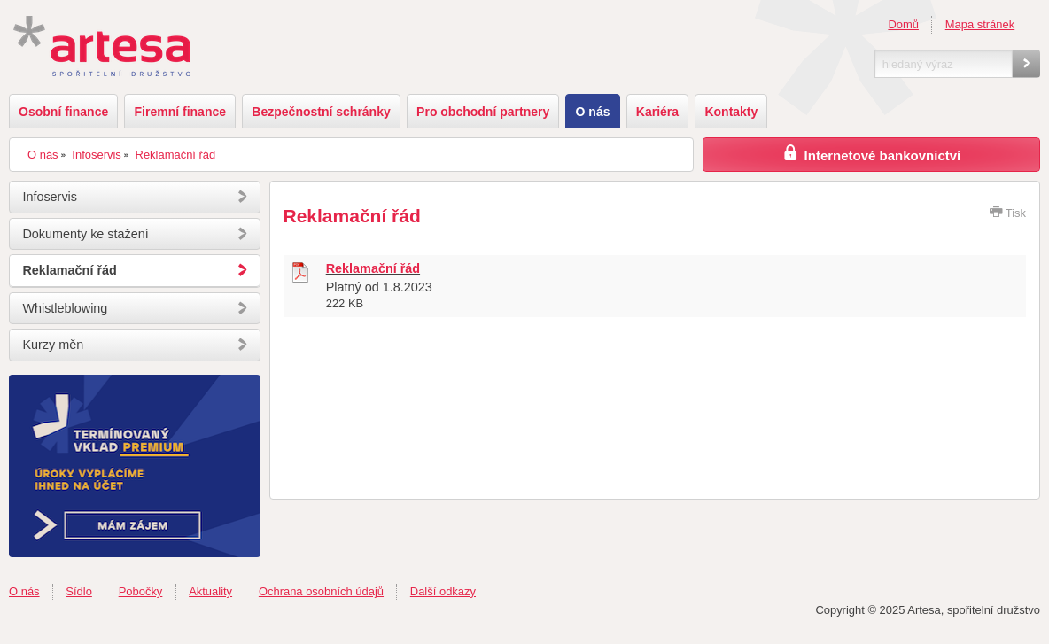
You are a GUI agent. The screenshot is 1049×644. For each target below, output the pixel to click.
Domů (903, 24)
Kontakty (731, 112)
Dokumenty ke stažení (85, 234)
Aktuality (210, 591)
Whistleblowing (64, 308)
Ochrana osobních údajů (321, 591)
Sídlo (79, 591)
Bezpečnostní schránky (321, 112)
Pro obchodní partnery (482, 112)
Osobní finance (63, 112)
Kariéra (657, 112)
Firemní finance (180, 112)
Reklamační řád (176, 154)
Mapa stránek (979, 24)
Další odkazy (443, 591)
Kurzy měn (52, 345)
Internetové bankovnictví (870, 153)
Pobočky (141, 591)
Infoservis (96, 154)
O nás (593, 112)
